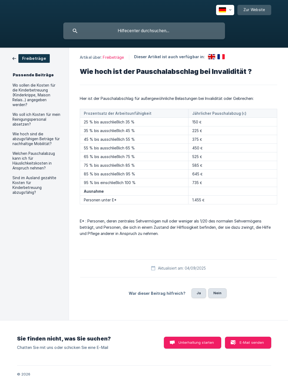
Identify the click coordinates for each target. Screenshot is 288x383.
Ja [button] (199, 293)
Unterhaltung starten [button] (196, 342)
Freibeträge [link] (113, 57)
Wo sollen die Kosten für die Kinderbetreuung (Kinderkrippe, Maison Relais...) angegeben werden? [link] (33, 95)
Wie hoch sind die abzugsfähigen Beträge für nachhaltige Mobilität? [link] (36, 139)
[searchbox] (144, 30)
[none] (225, 10)
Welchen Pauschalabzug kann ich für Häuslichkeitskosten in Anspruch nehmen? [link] (33, 160)
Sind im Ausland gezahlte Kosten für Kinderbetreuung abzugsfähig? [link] (34, 185)
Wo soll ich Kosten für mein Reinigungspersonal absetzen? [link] (36, 119)
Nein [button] (217, 293)
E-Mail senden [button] (252, 342)
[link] (31, 58)
